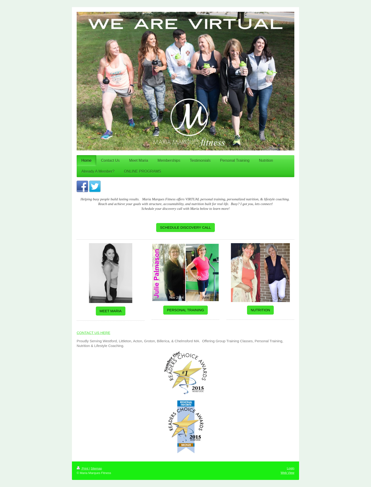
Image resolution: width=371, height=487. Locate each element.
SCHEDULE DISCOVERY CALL (185, 227)
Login (290, 468)
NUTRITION (260, 310)
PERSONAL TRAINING (185, 310)
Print (83, 468)
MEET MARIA (111, 311)
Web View (287, 472)
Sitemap (96, 468)
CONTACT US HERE (93, 333)
